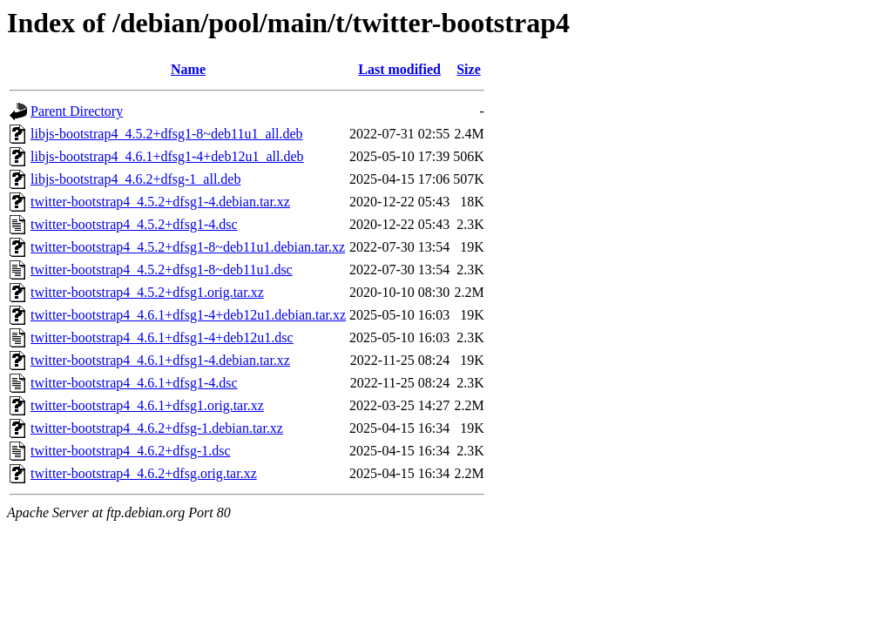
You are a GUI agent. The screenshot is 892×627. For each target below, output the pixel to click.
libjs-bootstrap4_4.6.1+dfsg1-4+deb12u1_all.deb (167, 156)
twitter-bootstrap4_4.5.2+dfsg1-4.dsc (134, 224)
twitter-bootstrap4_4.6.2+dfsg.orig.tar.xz (143, 473)
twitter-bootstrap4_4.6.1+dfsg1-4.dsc (134, 382)
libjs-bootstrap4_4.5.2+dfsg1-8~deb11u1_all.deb (166, 133)
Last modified (399, 69)
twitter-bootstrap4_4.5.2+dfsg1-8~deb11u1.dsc (161, 269)
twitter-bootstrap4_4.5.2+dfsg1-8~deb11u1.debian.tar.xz (187, 246)
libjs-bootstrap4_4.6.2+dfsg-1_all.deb (135, 179)
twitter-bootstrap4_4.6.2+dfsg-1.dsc (130, 450)
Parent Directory (76, 111)
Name (188, 69)
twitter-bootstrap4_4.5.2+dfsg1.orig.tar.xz (147, 292)
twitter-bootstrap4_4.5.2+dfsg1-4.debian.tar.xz (160, 201)
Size (468, 69)
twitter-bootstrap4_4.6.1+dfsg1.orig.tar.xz (147, 405)
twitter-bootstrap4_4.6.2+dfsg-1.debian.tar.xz (156, 428)
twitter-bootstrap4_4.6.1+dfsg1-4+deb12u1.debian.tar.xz (188, 314)
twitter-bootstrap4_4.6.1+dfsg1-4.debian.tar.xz (160, 360)
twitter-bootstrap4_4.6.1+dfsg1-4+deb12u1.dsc (162, 337)
